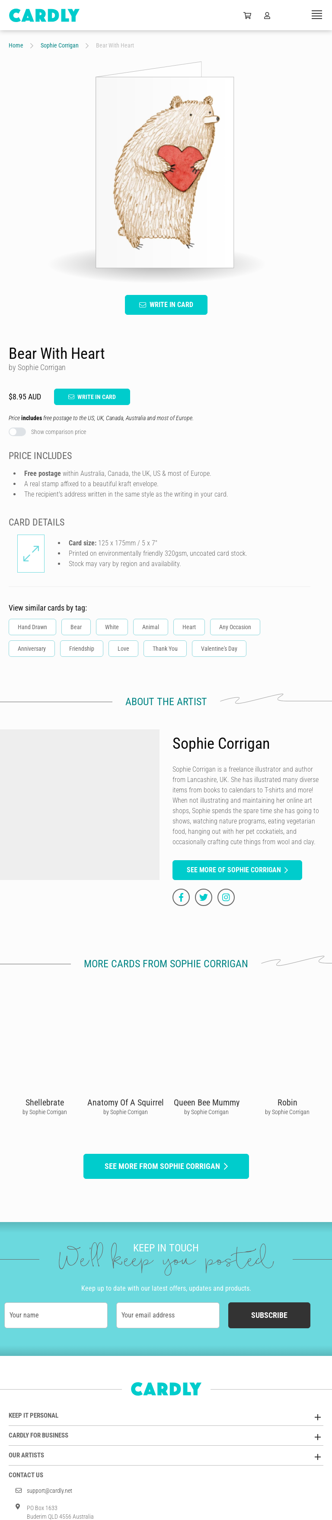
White (112, 627)
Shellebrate (45, 1102)
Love (123, 648)
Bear (76, 627)
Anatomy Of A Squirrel (125, 1102)
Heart (189, 627)
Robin (287, 1102)
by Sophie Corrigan (44, 1111)
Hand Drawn (32, 627)
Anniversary (32, 648)
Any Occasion (235, 627)
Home (16, 45)
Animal (150, 627)
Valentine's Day (219, 648)
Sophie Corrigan (60, 45)
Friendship (81, 648)
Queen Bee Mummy (206, 1102)
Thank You (165, 648)
